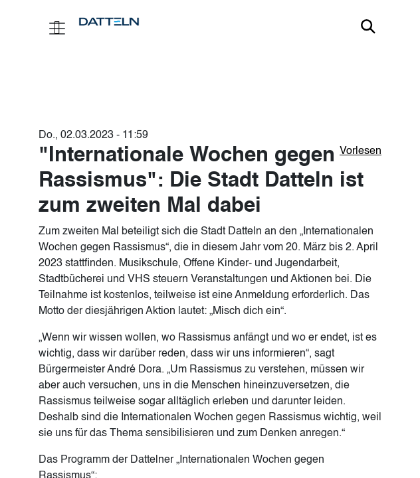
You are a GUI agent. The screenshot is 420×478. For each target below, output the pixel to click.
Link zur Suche (368, 26)
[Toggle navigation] (57, 27)
